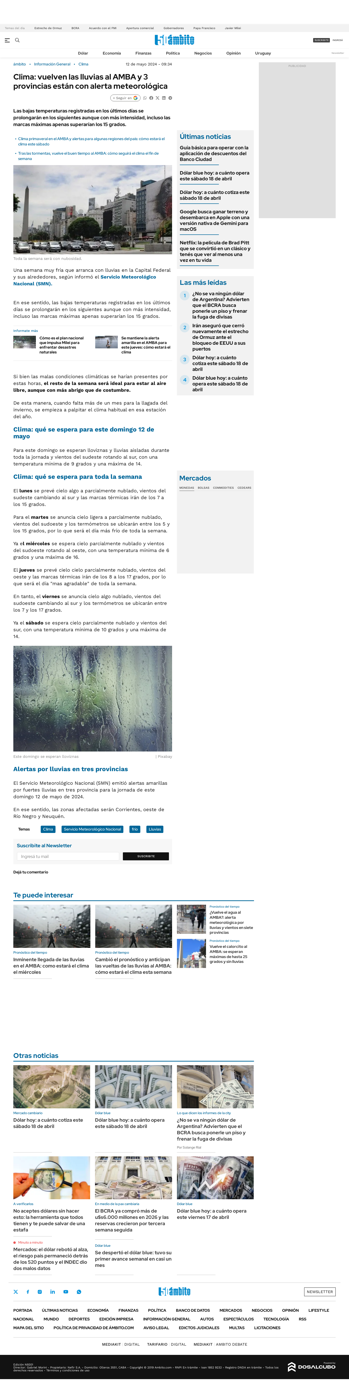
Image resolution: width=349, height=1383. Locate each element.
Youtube (65, 1292)
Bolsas (203, 487)
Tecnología (276, 1319)
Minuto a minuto (30, 1242)
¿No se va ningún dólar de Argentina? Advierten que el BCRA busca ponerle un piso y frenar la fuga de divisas (220, 305)
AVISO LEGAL (156, 1327)
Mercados (231, 1310)
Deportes (79, 1319)
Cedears (244, 487)
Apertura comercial (140, 28)
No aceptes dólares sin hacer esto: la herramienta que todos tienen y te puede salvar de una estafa (49, 1220)
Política (173, 53)
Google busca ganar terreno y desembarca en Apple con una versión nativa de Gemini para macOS (214, 220)
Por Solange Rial (189, 1147)
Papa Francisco (204, 28)
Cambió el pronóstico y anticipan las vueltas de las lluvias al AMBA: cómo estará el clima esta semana (133, 965)
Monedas (186, 487)
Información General (52, 64)
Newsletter (338, 53)
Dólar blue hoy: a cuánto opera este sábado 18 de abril (214, 176)
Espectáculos (238, 1319)
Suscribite (146, 856)
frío (135, 829)
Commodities (223, 487)
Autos (207, 1319)
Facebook (28, 1292)
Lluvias (155, 829)
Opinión (233, 53)
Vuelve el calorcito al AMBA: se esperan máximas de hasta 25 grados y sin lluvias (228, 954)
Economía (112, 53)
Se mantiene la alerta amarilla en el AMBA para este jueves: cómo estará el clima (145, 345)
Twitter (15, 1292)
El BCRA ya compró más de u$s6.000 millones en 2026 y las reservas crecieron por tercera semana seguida (132, 1220)
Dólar (83, 53)
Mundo (51, 1319)
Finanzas (143, 53)
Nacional (23, 1319)
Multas (237, 1327)
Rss (302, 1319)
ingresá (338, 40)
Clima (83, 64)
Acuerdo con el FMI (103, 28)
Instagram (40, 1292)
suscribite (322, 40)
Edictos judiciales (199, 1327)
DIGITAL (121, 1344)
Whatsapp (79, 1292)
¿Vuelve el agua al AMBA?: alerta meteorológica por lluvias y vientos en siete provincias (231, 922)
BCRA (75, 28)
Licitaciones (267, 1327)
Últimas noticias (60, 1310)
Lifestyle (319, 1310)
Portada (22, 1310)
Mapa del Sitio (28, 1327)
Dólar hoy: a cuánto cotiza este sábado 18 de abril (215, 195)
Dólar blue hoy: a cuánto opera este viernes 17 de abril (211, 1214)
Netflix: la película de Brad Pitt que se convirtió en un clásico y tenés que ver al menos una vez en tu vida (215, 251)
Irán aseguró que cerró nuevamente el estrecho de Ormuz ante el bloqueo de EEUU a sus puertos (220, 337)
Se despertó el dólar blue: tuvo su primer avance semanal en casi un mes (133, 1258)
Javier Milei (233, 28)
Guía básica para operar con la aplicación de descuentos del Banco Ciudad (214, 153)
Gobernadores (174, 28)
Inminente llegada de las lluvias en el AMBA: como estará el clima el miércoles (51, 965)
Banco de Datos (193, 1310)
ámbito (19, 64)
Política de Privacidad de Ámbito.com (94, 1327)
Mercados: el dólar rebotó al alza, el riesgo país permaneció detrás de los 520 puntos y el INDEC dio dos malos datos (50, 1258)
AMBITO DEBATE (220, 1344)
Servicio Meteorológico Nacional (92, 829)
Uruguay (263, 53)
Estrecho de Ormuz (48, 28)
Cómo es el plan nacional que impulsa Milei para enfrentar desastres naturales (62, 345)
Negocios (203, 53)
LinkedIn (52, 1292)
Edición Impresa (116, 1319)
